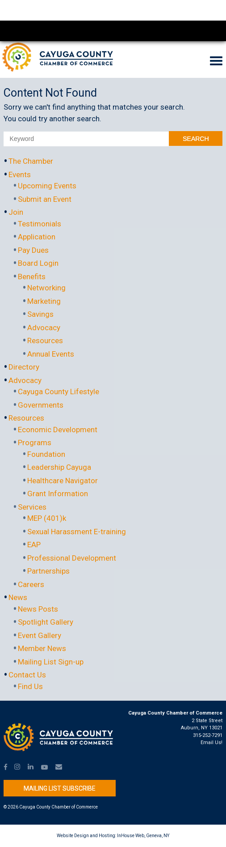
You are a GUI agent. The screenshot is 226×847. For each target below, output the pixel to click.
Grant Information (57, 493)
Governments (40, 404)
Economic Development (57, 429)
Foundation (46, 454)
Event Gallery (39, 635)
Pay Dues (33, 250)
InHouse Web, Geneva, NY (143, 835)
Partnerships (48, 570)
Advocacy (43, 327)
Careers (31, 584)
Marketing (44, 301)
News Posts (38, 608)
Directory (23, 366)
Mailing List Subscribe (60, 788)
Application (36, 236)
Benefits (32, 276)
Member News (42, 648)
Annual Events (50, 353)
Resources (45, 340)
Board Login (38, 263)
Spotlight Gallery (45, 621)
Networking (46, 287)
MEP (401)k (46, 518)
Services (32, 506)
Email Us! (211, 742)
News (17, 597)
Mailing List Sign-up (51, 661)
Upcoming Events (47, 185)
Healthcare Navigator (62, 480)
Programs (34, 442)
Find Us (30, 686)
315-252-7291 (207, 735)
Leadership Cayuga (59, 467)
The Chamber (30, 161)
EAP (34, 544)
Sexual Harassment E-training (76, 531)
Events (19, 174)
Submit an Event (44, 199)
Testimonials (39, 223)
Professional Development (71, 557)
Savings (40, 314)
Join (15, 212)
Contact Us (27, 674)
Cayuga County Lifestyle (58, 391)
